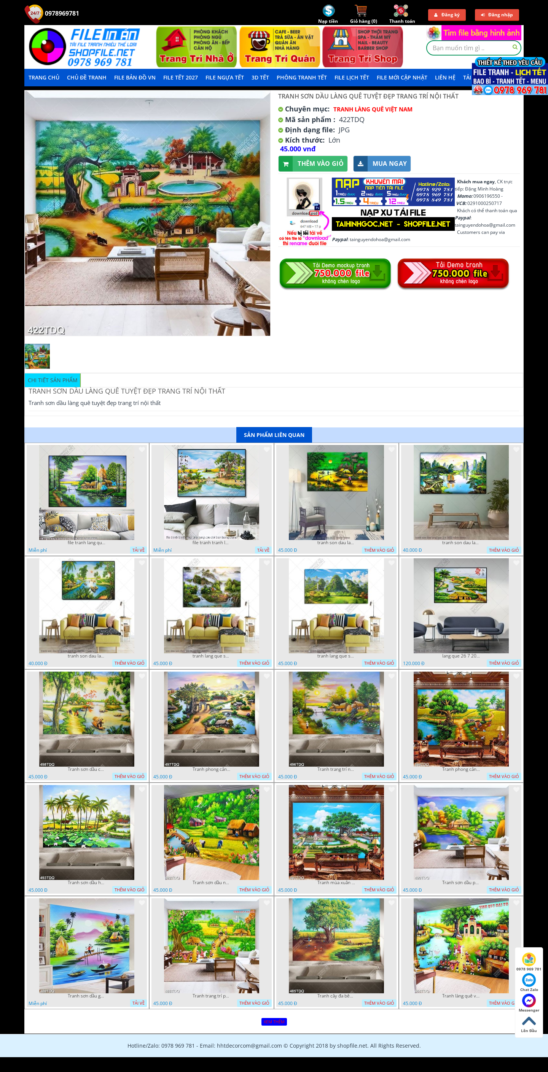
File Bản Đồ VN (135, 77)
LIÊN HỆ (445, 77)
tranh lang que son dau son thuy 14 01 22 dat (212, 656)
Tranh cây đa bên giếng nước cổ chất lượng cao (336, 996)
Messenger (529, 1003)
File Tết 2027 (180, 77)
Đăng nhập (497, 14)
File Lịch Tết (352, 77)
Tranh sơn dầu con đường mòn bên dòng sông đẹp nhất (87, 769)
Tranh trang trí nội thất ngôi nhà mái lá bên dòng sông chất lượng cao (336, 769)
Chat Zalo (529, 982)
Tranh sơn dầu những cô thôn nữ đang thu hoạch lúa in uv (212, 882)
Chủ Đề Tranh (87, 77)
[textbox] (473, 48)
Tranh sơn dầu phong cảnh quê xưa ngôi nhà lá (461, 882)
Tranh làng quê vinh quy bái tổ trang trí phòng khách (461, 996)
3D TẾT (260, 77)
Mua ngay (380, 164)
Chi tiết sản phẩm (53, 380)
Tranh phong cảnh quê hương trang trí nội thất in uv (212, 769)
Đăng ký (447, 14)
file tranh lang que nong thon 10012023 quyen (87, 542)
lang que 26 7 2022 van (461, 656)
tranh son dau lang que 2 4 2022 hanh (461, 542)
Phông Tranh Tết (302, 77)
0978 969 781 (529, 962)
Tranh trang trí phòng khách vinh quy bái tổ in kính (212, 996)
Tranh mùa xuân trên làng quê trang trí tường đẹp (336, 882)
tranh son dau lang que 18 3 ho (87, 656)
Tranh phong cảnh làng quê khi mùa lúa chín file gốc (461, 769)
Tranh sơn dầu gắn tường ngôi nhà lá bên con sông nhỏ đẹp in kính (87, 996)
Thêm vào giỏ (311, 164)
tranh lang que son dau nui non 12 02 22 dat (336, 656)
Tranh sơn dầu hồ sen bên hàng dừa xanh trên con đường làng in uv (87, 882)
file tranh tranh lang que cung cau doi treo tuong (212, 542)
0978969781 (51, 13)
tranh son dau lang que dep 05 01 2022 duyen (336, 542)
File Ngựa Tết (225, 77)
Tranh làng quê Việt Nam (373, 109)
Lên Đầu (529, 1023)
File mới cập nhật (402, 77)
